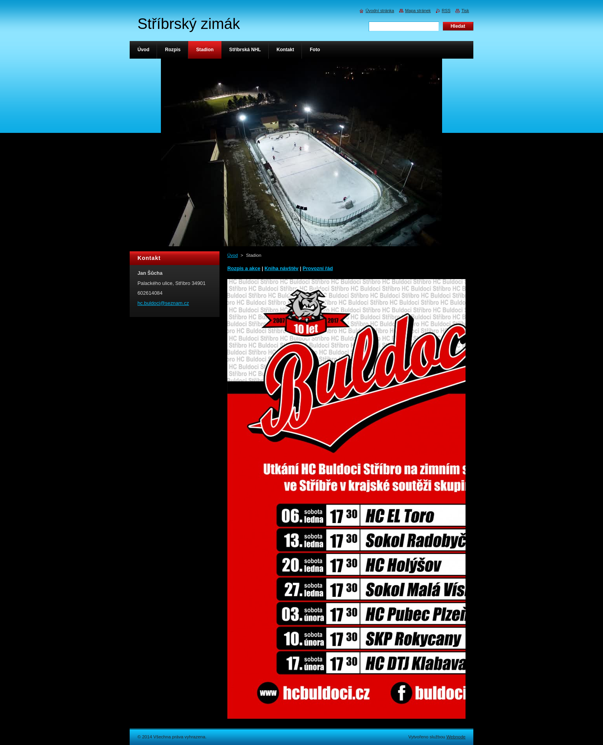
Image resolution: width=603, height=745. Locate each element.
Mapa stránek (418, 10)
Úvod (232, 255)
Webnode (456, 736)
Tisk (465, 10)
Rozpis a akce (243, 268)
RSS (446, 10)
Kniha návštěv (281, 268)
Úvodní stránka (380, 10)
